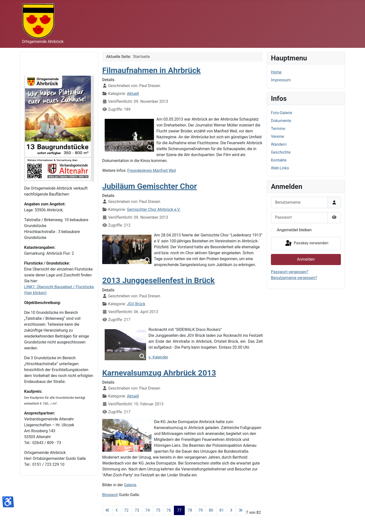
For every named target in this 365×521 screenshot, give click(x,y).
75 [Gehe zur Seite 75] (158, 510)
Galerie (130, 485)
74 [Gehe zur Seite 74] (147, 510)
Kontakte (279, 160)
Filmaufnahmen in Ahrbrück (151, 70)
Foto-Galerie (281, 112)
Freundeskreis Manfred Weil (151, 170)
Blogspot (110, 494)
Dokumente (281, 120)
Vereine (277, 136)
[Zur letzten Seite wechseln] (240, 510)
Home (276, 72)
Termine (278, 128)
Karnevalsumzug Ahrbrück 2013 (159, 372)
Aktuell (133, 93)
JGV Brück (136, 304)
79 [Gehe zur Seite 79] (200, 510)
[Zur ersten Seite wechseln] (107, 510)
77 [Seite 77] (179, 510)
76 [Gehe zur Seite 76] (168, 510)
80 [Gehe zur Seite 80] (211, 510)
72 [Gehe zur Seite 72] (126, 510)
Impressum (281, 80)
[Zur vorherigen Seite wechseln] (116, 510)
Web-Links (280, 168)
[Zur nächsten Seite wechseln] (231, 510)
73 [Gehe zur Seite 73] (137, 510)
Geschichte (281, 152)
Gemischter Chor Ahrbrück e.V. (153, 209)
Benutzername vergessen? (294, 277)
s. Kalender (158, 357)
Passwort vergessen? (289, 271)
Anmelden (306, 259)
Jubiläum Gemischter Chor (149, 186)
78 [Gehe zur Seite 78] (190, 510)
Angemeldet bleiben (294, 230)
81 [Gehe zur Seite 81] (221, 510)
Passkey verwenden (306, 243)
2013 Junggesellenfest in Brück (158, 280)
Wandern (278, 144)
